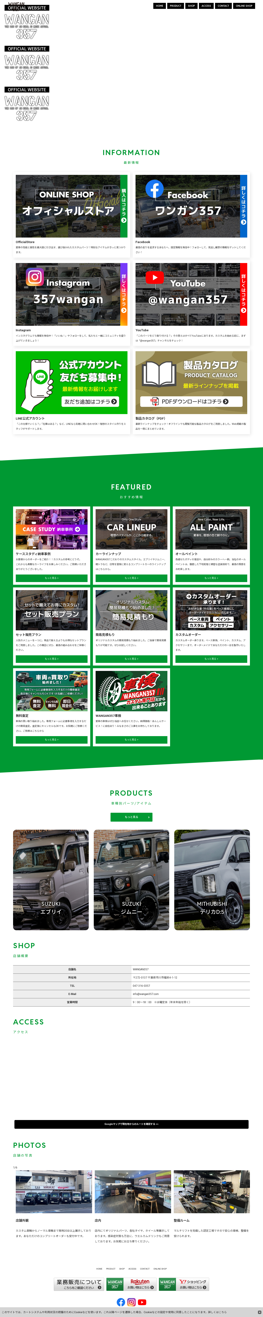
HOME (159, 5)
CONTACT (223, 5)
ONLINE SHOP (244, 5)
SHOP (191, 5)
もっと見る (131, 817)
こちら (223, 1312)
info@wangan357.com (146, 994)
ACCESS (206, 5)
